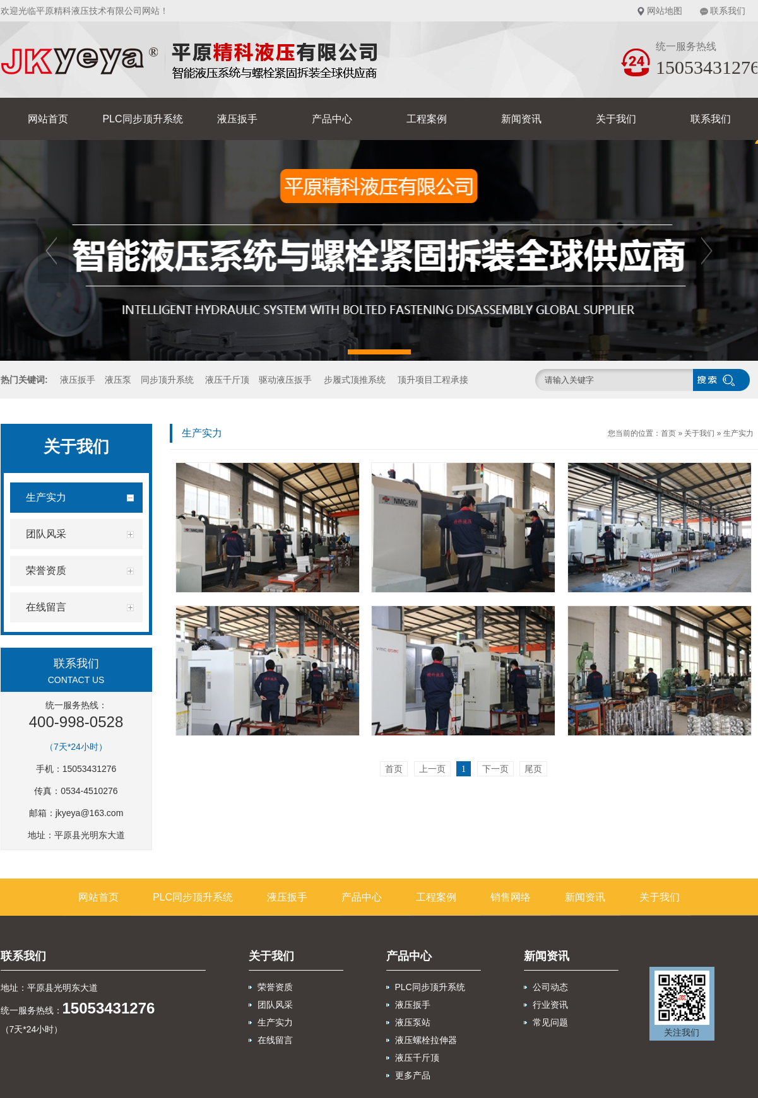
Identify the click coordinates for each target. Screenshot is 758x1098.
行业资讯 (550, 1005)
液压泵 (118, 380)
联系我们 (727, 11)
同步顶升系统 (167, 380)
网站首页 (48, 119)
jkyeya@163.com (90, 813)
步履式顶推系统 (355, 380)
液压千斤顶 (227, 380)
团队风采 (275, 1005)
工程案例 (426, 119)
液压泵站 (412, 1022)
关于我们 (616, 119)
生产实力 (738, 433)
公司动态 (550, 987)
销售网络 (510, 897)
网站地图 (664, 11)
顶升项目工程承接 (433, 380)
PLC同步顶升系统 (142, 119)
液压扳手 (237, 119)
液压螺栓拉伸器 (426, 1040)
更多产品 (412, 1075)
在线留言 (275, 1040)
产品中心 (332, 119)
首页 (668, 433)
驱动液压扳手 (285, 380)
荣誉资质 (275, 987)
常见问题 (550, 1022)
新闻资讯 (521, 119)
